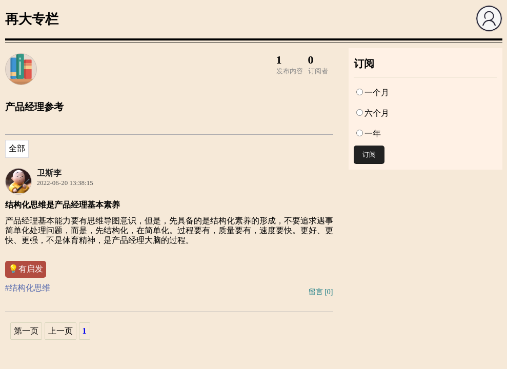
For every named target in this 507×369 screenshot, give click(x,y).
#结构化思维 (27, 287)
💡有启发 (25, 268)
